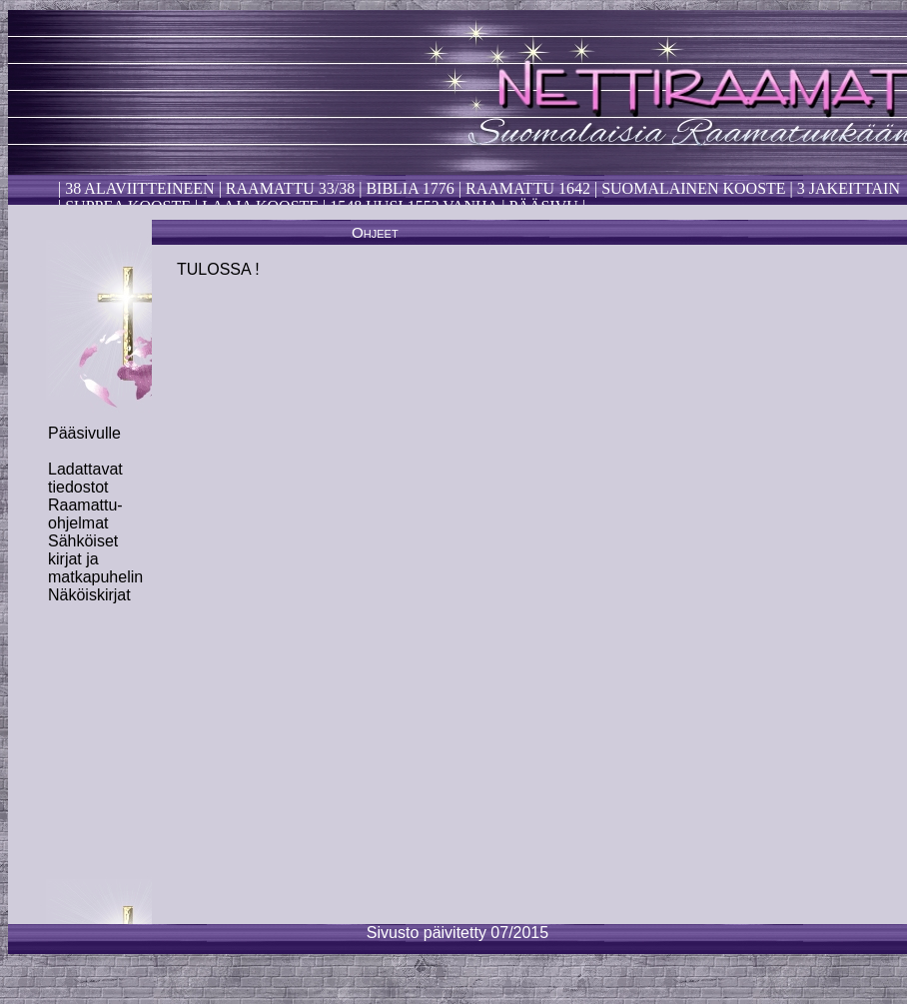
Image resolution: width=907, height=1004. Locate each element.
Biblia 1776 (409, 188)
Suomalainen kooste (693, 188)
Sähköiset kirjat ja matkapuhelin (95, 558)
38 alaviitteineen (137, 188)
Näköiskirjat (89, 594)
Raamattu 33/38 (290, 188)
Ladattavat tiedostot (85, 478)
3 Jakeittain (848, 188)
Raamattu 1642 (527, 188)
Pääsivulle (84, 433)
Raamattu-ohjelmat (85, 514)
